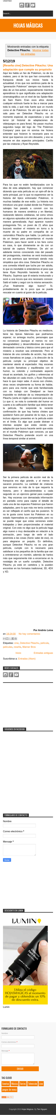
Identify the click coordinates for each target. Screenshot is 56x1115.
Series (23, 1083)
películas (7, 647)
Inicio (18, 653)
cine (16, 643)
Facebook (27, 5)
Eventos (5, 1083)
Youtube (32, 5)
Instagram (21, 5)
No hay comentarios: (30, 634)
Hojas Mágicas (28, 25)
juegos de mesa (9, 1089)
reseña (17, 647)
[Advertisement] (25, 703)
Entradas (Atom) (26, 658)
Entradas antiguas (43, 653)
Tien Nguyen (42, 1109)
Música (14, 1083)
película (44, 643)
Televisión (32, 1083)
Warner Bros (29, 647)
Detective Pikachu (29, 643)
